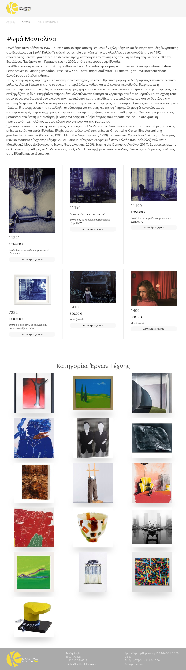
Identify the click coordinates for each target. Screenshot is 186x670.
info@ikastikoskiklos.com (82, 664)
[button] (178, 8)
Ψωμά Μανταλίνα (31, 39)
